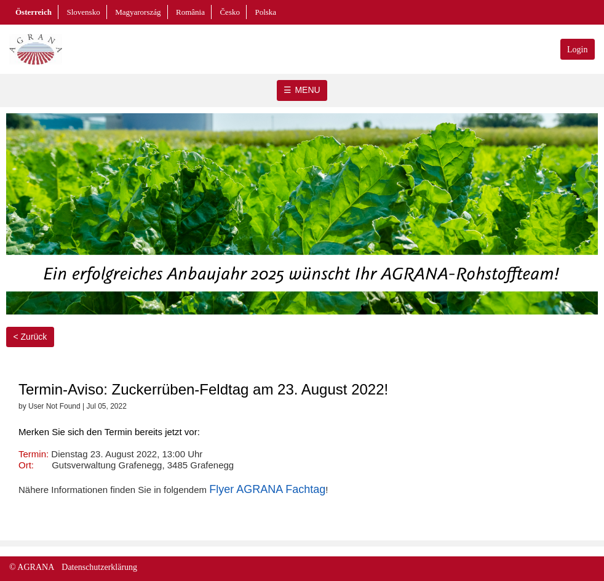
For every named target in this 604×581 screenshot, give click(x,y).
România (190, 12)
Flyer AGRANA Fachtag (267, 489)
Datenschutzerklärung (99, 567)
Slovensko (83, 12)
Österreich (33, 12)
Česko (230, 12)
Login (577, 49)
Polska (265, 12)
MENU (307, 90)
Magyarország (138, 12)
